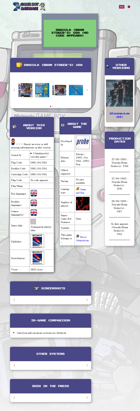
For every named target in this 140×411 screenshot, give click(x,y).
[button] (87, 90)
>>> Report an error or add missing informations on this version (30, 145)
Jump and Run (81, 190)
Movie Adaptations (82, 238)
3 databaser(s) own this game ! (40, 154)
